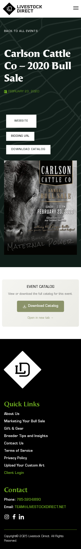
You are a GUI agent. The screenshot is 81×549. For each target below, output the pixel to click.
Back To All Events (21, 31)
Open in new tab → (41, 318)
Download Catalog (40, 306)
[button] (21, 121)
